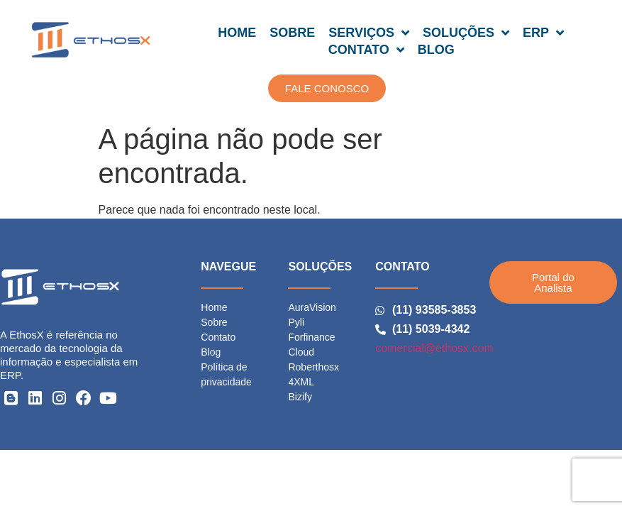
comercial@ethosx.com (434, 348)
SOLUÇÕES (466, 32)
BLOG (436, 50)
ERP (543, 32)
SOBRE (292, 33)
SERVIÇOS (368, 32)
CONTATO (366, 49)
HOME (237, 33)
